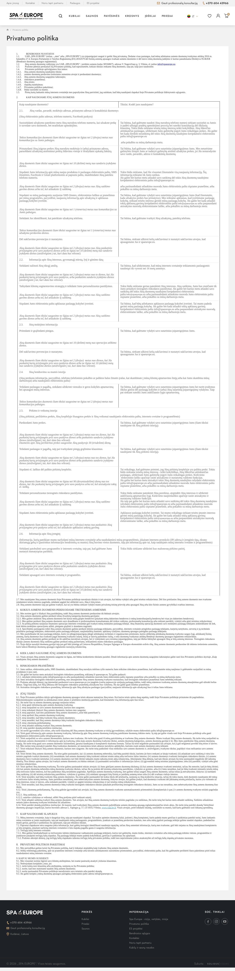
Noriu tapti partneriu (52, 3)
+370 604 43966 (19, 922)
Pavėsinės (111, 16)
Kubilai (74, 16)
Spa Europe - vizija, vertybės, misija (148, 919)
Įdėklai (150, 16)
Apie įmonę (13, 3)
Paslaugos (75, 3)
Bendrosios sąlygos (139, 933)
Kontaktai (30, 3)
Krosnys (132, 16)
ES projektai (93, 3)
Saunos (92, 16)
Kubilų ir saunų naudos (141, 947)
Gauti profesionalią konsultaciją (26, 928)
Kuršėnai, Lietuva (18, 934)
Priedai (167, 16)
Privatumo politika (139, 924)
